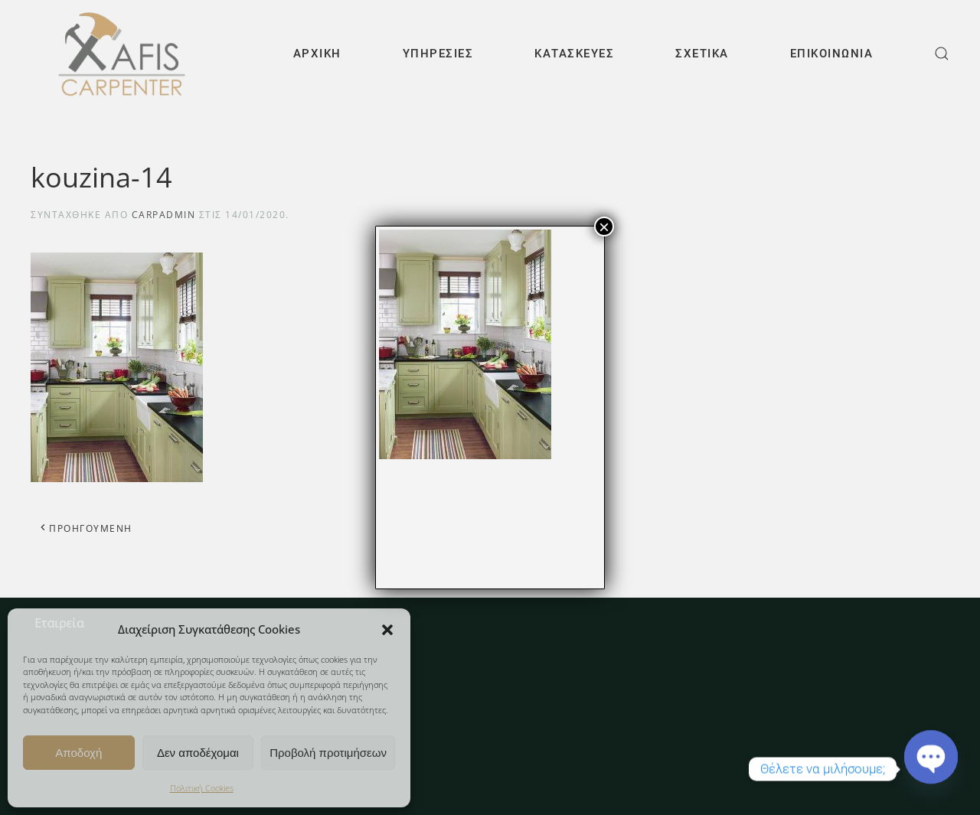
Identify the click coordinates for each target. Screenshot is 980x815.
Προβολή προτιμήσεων (328, 752)
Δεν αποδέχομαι (198, 752)
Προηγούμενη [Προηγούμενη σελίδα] (85, 528)
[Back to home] (121, 53)
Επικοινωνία (832, 53)
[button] (387, 629)
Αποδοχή (78, 752)
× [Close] (604, 226)
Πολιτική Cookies (202, 788)
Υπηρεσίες (438, 53)
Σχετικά (702, 53)
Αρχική (317, 53)
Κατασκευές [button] (574, 53)
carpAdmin (164, 214)
